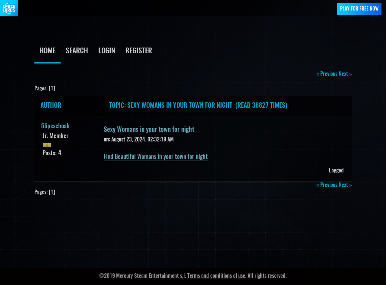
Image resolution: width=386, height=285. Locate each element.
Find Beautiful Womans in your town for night (156, 157)
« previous (326, 74)
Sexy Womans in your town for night (149, 129)
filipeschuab (55, 126)
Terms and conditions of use (216, 276)
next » (345, 74)
